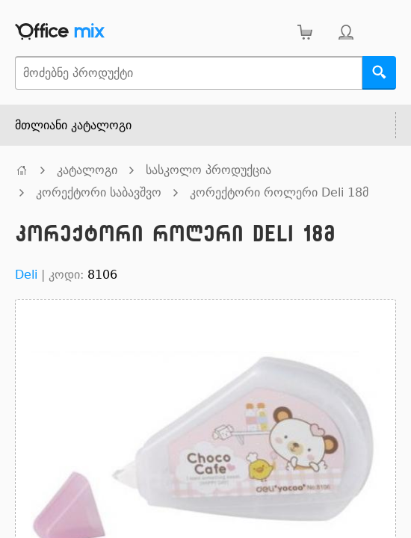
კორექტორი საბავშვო (98, 192)
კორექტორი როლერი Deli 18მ (279, 192)
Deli (26, 275)
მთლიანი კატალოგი (73, 125)
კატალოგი (87, 170)
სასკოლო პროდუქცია (208, 170)
